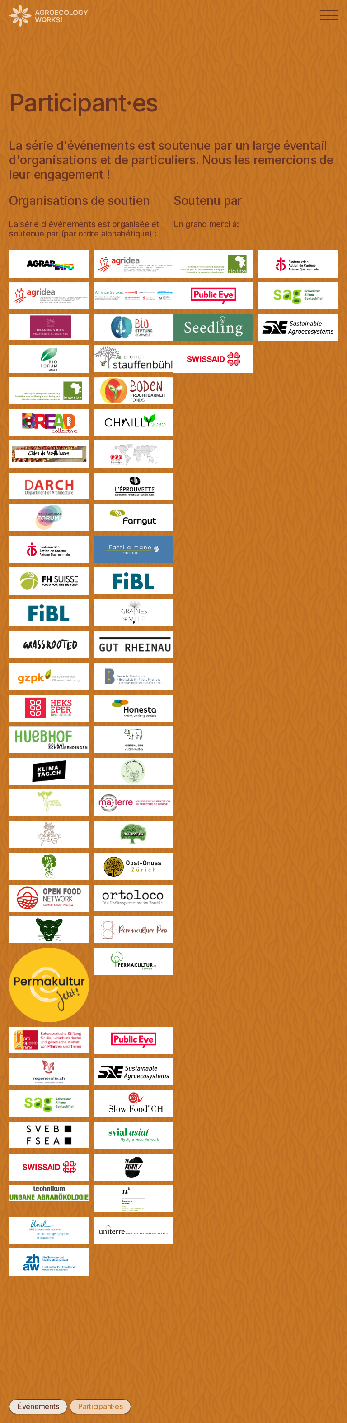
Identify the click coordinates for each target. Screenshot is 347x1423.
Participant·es (100, 1406)
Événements (38, 1406)
